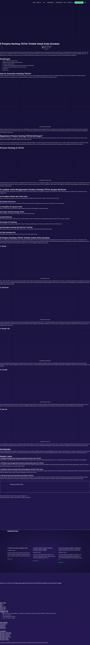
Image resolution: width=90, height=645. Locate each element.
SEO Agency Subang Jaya (5, 637)
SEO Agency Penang (4, 639)
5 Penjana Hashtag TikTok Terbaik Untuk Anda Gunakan (14, 67)
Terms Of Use (3, 606)
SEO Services (3, 625)
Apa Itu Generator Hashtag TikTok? (10, 60)
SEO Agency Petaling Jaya (5, 632)
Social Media (2, 628)
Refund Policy (3, 607)
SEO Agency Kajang (4, 638)
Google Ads (2, 626)
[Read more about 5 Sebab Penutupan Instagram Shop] (19, 539)
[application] (41, 2)
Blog (1, 605)
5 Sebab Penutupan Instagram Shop (18, 548)
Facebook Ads (3, 627)
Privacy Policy (3, 608)
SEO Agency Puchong (4, 635)
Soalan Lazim (5, 70)
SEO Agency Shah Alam (5, 636)
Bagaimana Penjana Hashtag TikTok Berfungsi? (13, 62)
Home (1, 604)
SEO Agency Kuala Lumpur (5, 633)
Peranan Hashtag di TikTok (8, 64)
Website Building (3, 623)
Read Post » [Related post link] (10, 558)
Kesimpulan (5, 68)
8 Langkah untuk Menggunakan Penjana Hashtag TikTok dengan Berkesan (18, 65)
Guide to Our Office (4, 610)
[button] (39, 2)
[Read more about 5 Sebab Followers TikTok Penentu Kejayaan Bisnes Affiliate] (45, 539)
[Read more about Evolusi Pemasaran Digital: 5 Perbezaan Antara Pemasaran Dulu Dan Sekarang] (70, 539)
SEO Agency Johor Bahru (5, 634)
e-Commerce (2, 624)
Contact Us (2, 609)
